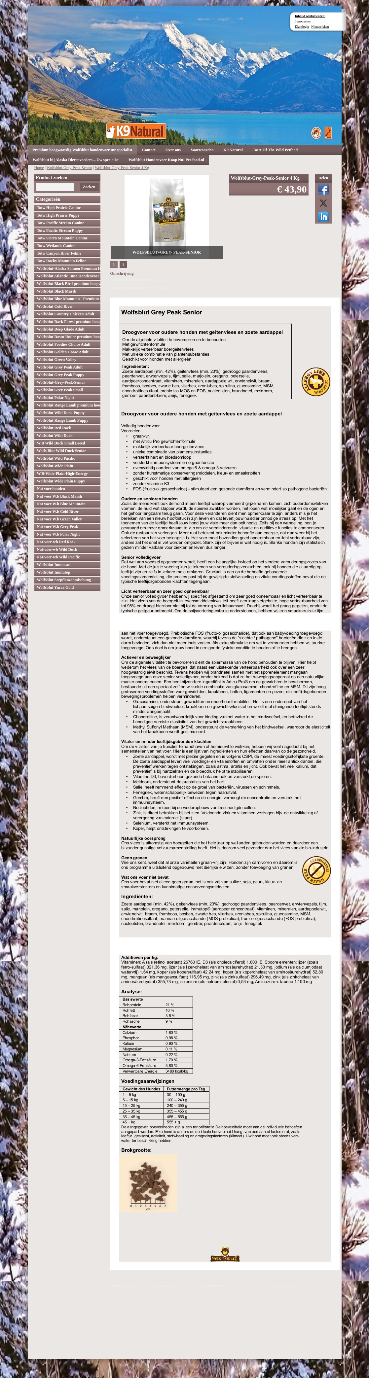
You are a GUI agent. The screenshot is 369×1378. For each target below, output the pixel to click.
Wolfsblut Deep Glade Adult (61, 329)
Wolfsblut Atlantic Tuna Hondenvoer (68, 276)
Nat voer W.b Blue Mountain (61, 504)
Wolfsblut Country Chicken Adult (65, 314)
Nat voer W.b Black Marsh (59, 496)
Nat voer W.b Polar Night (58, 534)
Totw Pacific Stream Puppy (60, 230)
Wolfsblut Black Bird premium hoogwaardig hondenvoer (68, 283)
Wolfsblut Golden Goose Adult (63, 352)
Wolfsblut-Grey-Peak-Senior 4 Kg (122, 167)
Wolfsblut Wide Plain (55, 466)
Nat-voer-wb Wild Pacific (58, 557)
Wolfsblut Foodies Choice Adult (64, 344)
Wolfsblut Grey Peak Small (60, 390)
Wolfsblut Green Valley (56, 359)
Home (39, 167)
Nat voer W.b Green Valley (59, 519)
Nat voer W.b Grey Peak (57, 526)
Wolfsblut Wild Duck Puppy (61, 412)
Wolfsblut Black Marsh (56, 291)
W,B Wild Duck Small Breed (61, 443)
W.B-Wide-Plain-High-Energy (62, 473)
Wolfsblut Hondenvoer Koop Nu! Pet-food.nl (166, 160)
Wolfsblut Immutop (53, 572)
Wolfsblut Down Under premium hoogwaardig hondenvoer (68, 337)
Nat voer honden (51, 488)
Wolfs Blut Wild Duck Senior (61, 450)
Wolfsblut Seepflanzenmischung (64, 580)
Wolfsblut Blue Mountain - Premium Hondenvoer (68, 299)
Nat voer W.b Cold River (58, 511)
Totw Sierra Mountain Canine (62, 238)
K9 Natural (233, 150)
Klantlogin (302, 26)
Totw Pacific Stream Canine (60, 223)
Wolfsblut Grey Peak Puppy (60, 374)
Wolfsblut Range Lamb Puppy (63, 420)
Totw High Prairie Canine (59, 207)
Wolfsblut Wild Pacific (56, 458)
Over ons (173, 150)
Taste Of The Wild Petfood (275, 150)
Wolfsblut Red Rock (54, 428)
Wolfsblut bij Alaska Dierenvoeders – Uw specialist (76, 160)
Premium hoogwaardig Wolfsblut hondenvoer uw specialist (82, 150)
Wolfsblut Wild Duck (55, 435)
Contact (149, 150)
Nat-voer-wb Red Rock (56, 542)
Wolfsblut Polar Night (55, 397)
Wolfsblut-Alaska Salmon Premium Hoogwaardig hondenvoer (68, 268)
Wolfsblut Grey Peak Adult (60, 367)
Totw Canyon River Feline (59, 253)
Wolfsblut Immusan (54, 564)
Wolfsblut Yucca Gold (55, 587)
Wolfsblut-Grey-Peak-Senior (69, 167)
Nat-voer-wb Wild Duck (57, 549)
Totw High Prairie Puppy (58, 215)
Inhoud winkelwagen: (310, 16)
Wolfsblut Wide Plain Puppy (61, 481)
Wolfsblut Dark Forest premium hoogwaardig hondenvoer (68, 321)
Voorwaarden (202, 150)
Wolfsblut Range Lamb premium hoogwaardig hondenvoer (68, 405)
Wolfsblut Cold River (55, 306)
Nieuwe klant (320, 26)
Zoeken (89, 187)
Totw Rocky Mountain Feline (61, 261)
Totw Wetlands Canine (56, 245)
